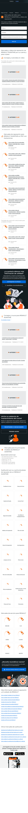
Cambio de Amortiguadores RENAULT (9, 715)
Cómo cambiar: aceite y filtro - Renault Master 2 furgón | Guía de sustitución (16, 237)
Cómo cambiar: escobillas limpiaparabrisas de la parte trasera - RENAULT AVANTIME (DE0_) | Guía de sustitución (16, 178)
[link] (14, 75)
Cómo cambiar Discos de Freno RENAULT (10, 697)
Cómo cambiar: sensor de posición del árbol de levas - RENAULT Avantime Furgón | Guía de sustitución (16, 201)
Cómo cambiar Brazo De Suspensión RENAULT (11, 713)
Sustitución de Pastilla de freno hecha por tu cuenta (12, 730)
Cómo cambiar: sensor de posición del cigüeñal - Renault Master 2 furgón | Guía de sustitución (16, 227)
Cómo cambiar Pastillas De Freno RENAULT (10, 695)
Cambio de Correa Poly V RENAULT (8, 702)
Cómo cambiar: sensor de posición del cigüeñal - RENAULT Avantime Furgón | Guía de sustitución (16, 189)
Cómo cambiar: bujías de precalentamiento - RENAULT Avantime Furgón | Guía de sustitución (16, 212)
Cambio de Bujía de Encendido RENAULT (9, 704)
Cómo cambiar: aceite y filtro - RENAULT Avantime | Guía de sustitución (16, 154)
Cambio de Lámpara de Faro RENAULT (9, 717)
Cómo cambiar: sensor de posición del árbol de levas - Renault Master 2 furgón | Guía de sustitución (16, 260)
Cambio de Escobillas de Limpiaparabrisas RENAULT (12, 706)
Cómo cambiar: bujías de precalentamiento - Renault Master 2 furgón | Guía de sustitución (16, 249)
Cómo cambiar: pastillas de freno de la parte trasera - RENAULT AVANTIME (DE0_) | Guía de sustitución (16, 166)
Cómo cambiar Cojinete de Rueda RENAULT (10, 699)
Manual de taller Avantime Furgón (8, 455)
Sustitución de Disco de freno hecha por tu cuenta (11, 732)
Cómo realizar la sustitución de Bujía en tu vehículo (12, 739)
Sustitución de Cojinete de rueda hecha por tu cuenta (12, 734)
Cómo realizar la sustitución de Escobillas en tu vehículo (13, 741)
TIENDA (11, 1)
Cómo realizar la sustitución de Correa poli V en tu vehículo (13, 736)
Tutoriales (11, 12)
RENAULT (17, 12)
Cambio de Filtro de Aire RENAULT (8, 720)
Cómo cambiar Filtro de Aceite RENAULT (9, 711)
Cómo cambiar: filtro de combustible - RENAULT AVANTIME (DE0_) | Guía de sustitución (16, 144)
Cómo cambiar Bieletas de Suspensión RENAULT (11, 708)
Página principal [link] (4, 12)
